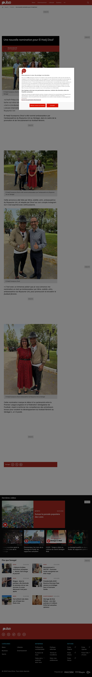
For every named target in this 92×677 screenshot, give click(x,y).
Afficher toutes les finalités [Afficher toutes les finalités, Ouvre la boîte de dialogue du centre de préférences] (37, 105)
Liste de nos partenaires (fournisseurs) (31, 100)
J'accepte (52, 105)
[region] (46, 89)
